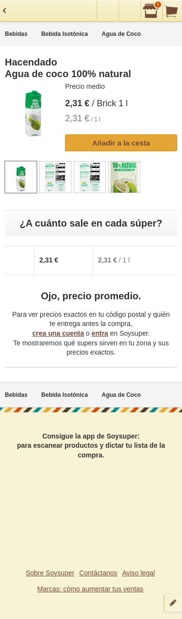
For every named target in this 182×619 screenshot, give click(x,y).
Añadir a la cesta (121, 143)
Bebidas (16, 34)
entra (100, 333)
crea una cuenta (58, 333)
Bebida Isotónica (64, 34)
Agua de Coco (121, 34)
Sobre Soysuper (50, 573)
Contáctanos (98, 573)
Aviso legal (138, 573)
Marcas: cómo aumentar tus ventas (90, 589)
